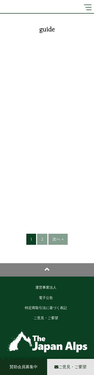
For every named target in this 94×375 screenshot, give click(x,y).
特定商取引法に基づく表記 (46, 308)
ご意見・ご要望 (46, 318)
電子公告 (46, 298)
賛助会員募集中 (24, 366)
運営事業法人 (45, 287)
